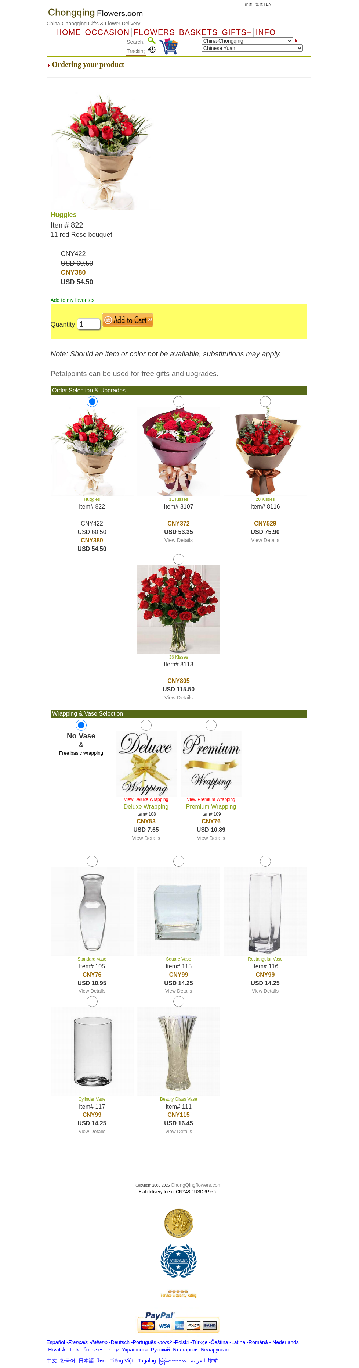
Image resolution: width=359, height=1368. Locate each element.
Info (265, 32)
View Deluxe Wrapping (146, 799)
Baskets (198, 32)
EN (268, 4)
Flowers (154, 32)
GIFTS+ (236, 32)
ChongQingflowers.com (196, 1185)
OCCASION (107, 32)
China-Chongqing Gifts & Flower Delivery (93, 23)
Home (68, 32)
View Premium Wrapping (211, 799)
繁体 (259, 4)
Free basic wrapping (81, 753)
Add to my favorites (73, 300)
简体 (248, 4)
